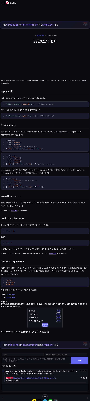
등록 (79, 360)
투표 (58, 311)
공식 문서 (14, 210)
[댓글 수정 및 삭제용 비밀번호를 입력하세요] (66, 354)
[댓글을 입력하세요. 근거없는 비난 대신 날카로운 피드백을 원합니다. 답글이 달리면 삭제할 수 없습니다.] (36, 360)
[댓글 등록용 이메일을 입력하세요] (23, 354)
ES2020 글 (52, 253)
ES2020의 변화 (10, 294)
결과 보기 (45, 325)
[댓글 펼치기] (3, 371)
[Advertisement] (45, 11)
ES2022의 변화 (10, 297)
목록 (45, 396)
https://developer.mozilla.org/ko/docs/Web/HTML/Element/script (34, 378)
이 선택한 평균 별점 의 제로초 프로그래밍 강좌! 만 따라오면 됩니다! (30, 25)
